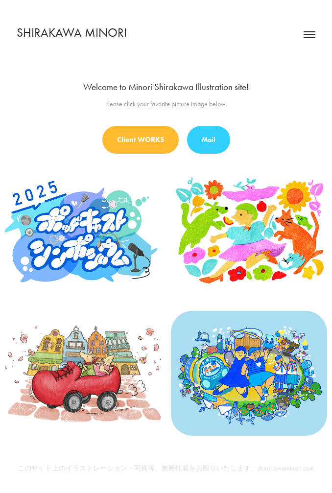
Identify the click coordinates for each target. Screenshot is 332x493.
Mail (208, 140)
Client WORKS (140, 139)
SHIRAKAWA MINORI (72, 32)
